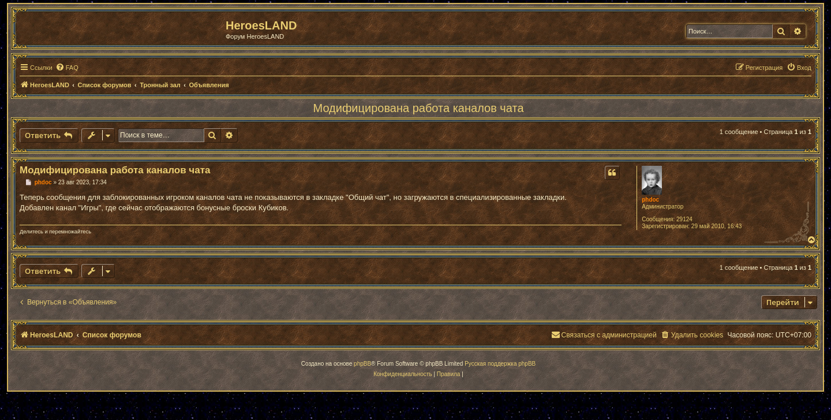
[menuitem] (66, 68)
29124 (684, 219)
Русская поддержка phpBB (500, 363)
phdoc (650, 199)
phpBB (362, 363)
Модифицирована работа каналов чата (418, 108)
